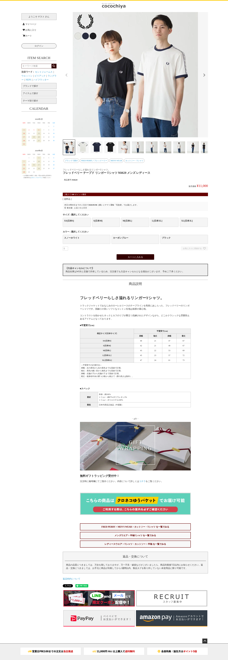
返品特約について (71, 579)
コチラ (142, 481)
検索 (53, 66)
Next (204, 75)
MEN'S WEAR (116, 161)
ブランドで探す (71, 161)
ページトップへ (204, 641)
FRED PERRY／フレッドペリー (94, 161)
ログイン (39, 46)
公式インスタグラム (36, 177)
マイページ (29, 24)
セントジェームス (44, 72)
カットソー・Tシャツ (134, 161)
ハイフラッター (41, 80)
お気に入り (29, 30)
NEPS (28, 80)
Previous (66, 75)
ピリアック (40, 76)
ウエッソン (26, 76)
